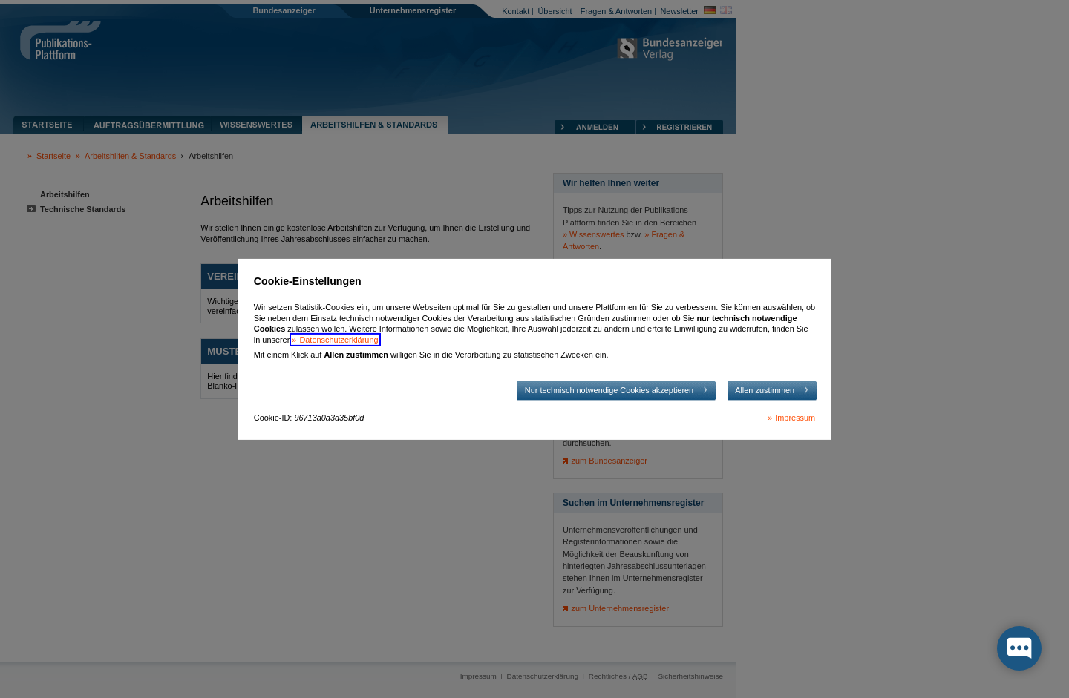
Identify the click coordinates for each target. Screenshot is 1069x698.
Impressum (795, 417)
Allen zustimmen (764, 390)
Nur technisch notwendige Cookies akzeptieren (609, 390)
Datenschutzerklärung (338, 339)
